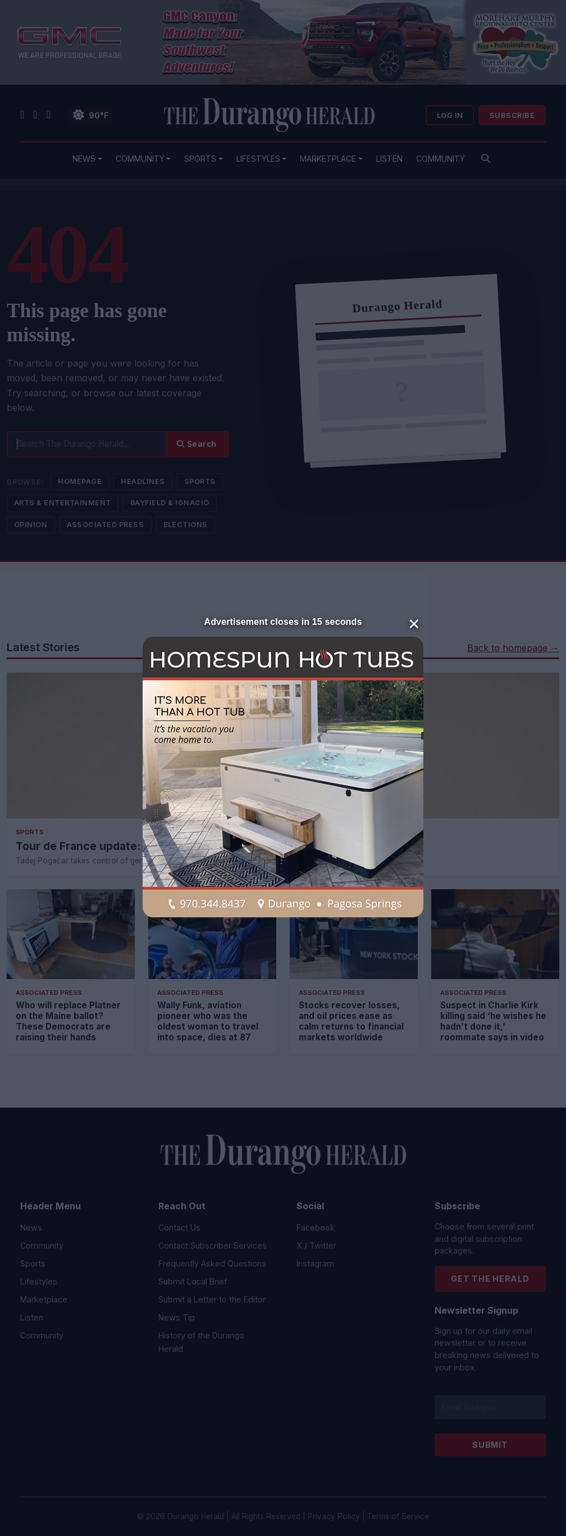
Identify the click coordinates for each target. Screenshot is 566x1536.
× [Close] (414, 622)
